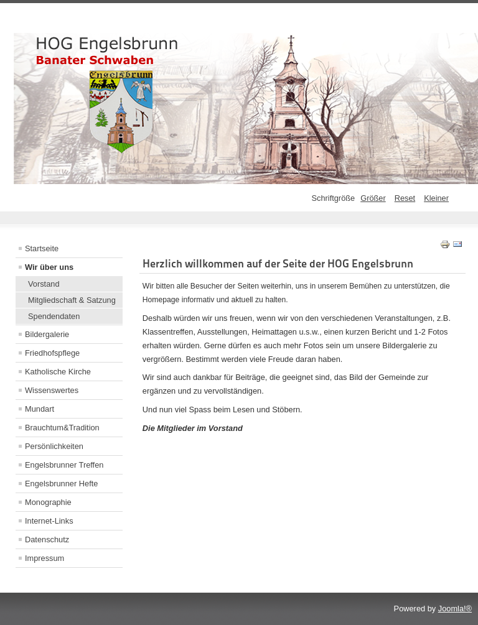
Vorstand (44, 284)
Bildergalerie (47, 334)
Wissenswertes (51, 390)
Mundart (39, 409)
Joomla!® (455, 608)
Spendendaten (54, 316)
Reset (405, 198)
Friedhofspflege (52, 353)
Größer (373, 198)
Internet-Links (49, 520)
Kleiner (436, 198)
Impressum (44, 558)
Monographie (48, 502)
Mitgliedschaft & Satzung (72, 300)
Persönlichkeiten (54, 446)
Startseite (42, 248)
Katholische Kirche (58, 371)
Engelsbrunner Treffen (64, 465)
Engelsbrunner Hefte (61, 483)
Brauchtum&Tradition (62, 427)
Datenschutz (47, 539)
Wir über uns (49, 267)
